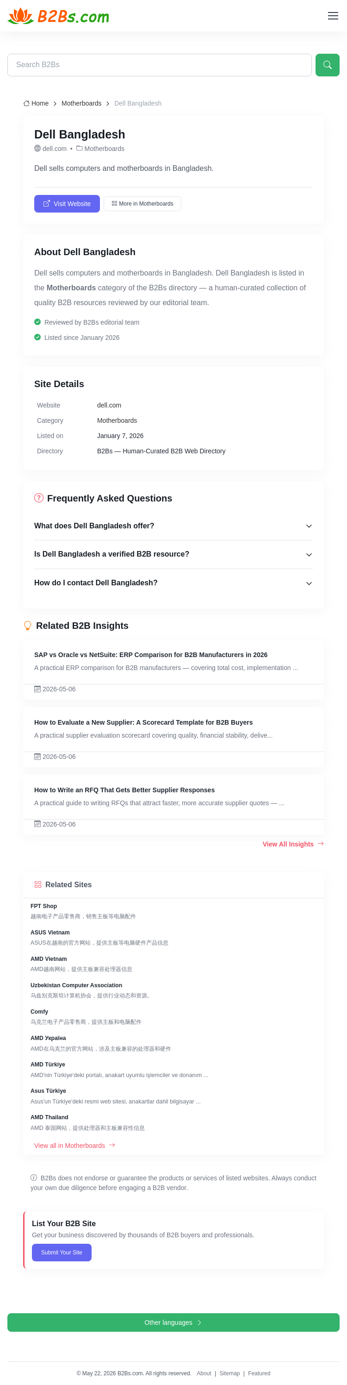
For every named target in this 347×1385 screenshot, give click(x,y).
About (204, 1373)
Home (36, 103)
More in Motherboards (142, 204)
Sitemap (229, 1373)
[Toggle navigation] (333, 15)
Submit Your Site (61, 1252)
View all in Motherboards (74, 1145)
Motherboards (81, 103)
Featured (259, 1373)
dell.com (109, 405)
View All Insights (293, 844)
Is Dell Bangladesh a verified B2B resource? (111, 554)
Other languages (173, 1322)
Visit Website (67, 204)
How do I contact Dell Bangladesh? (96, 583)
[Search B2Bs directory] (159, 65)
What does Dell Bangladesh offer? (94, 526)
